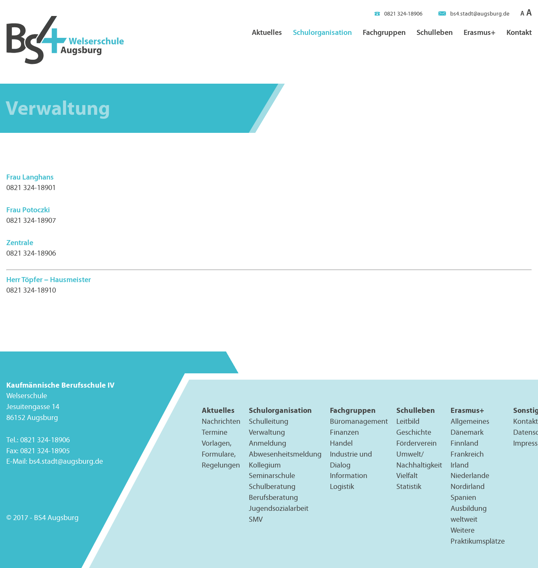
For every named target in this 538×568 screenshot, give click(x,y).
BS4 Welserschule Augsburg (65, 40)
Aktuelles (267, 32)
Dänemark (467, 432)
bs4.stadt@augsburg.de (473, 13)
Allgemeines (470, 421)
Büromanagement (359, 421)
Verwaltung (267, 432)
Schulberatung (272, 486)
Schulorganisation (322, 32)
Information (348, 476)
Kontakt (519, 32)
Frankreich (467, 454)
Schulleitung (268, 421)
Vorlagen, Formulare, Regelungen (221, 454)
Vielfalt (407, 476)
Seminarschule (272, 476)
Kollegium (265, 465)
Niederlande (470, 476)
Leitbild (407, 421)
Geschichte (413, 432)
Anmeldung (267, 443)
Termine (214, 432)
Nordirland (468, 486)
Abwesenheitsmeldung (285, 454)
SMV (256, 519)
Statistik (408, 486)
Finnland (464, 443)
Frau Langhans (30, 177)
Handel (341, 443)
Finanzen (344, 432)
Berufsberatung (273, 497)
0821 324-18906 (398, 13)
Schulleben (435, 32)
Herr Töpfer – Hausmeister (48, 279)
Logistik (342, 486)
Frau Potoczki (28, 209)
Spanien (463, 497)
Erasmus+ (480, 32)
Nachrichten (221, 421)
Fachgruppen (384, 32)
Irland (460, 465)
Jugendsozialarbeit (279, 508)
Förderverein (416, 443)
